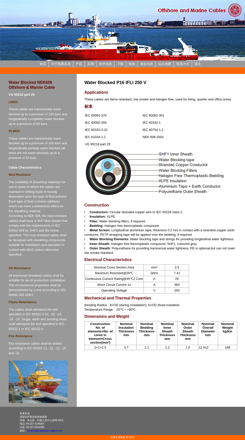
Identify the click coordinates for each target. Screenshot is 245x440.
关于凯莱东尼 (61, 64)
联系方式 (182, 64)
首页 (43, 64)
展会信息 (146, 64)
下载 (120, 64)
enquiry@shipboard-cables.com (44, 430)
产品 (79, 64)
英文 (198, 64)
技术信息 (105, 64)
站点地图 (164, 64)
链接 (132, 64)
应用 (90, 64)
